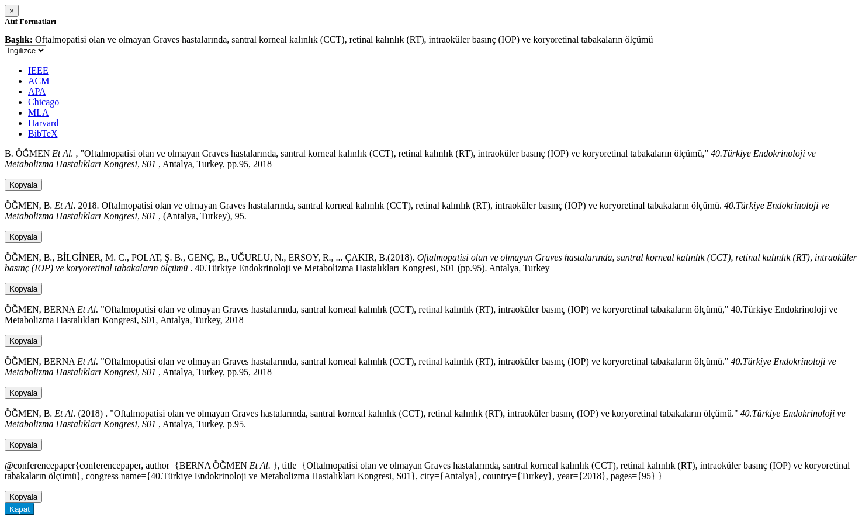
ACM (38, 81)
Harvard (43, 123)
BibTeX (42, 133)
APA (37, 91)
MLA (38, 112)
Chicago (43, 102)
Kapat (19, 509)
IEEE (38, 70)
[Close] (12, 11)
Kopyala (23, 185)
